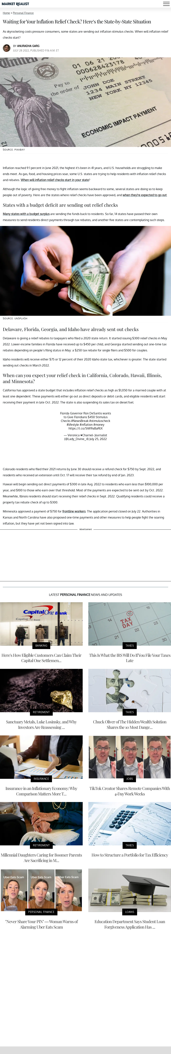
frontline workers (74, 511)
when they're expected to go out (145, 195)
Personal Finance (23, 13)
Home (6, 13)
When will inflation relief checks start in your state (55, 180)
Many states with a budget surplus (26, 214)
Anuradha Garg (28, 46)
